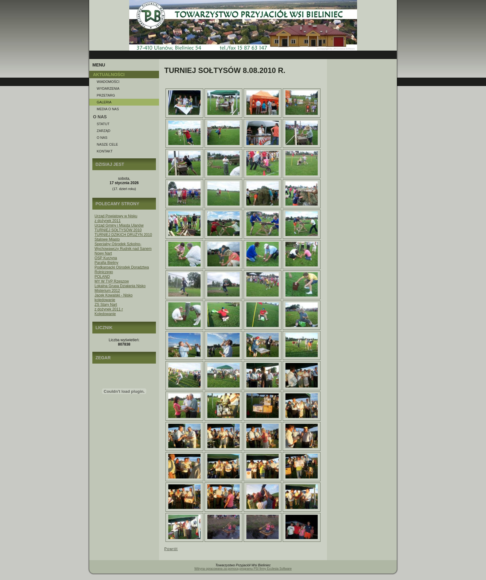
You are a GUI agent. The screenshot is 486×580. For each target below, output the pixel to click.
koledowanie (105, 300)
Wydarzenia (108, 88)
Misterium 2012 (107, 290)
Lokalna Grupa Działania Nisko (120, 286)
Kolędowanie (105, 314)
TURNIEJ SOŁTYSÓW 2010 (118, 230)
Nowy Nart (103, 253)
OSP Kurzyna (106, 258)
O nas (102, 137)
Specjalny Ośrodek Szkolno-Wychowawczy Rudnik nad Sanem (123, 246)
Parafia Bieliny (106, 263)
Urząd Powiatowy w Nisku (116, 216)
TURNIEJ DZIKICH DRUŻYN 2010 (123, 235)
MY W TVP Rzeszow (112, 281)
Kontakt (105, 151)
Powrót (171, 549)
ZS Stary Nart (106, 304)
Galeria (104, 102)
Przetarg (106, 95)
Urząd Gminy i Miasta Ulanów (119, 225)
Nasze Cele (107, 144)
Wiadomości (108, 82)
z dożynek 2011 (108, 221)
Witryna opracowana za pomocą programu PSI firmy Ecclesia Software (243, 568)
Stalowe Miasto (107, 239)
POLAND (102, 276)
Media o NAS (108, 109)
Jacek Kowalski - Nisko (114, 295)
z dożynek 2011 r (109, 309)
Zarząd (103, 131)
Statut (103, 124)
